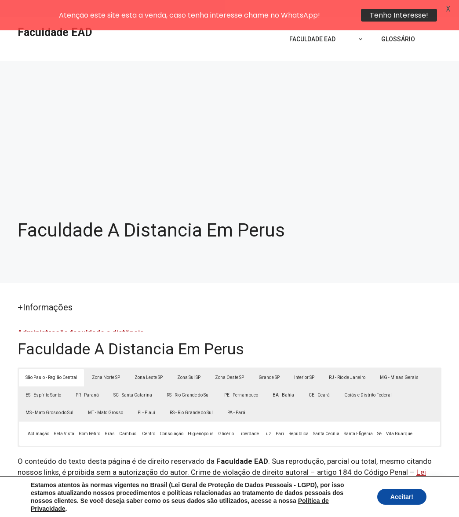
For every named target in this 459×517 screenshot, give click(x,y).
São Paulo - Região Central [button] (51, 359)
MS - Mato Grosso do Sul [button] (49, 395)
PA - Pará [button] (236, 395)
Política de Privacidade (290, 503)
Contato (391, 503)
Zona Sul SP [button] (188, 359)
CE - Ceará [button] (319, 377)
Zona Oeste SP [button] (229, 359)
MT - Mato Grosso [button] (105, 395)
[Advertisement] (229, 109)
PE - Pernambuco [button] (241, 377)
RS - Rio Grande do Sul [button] (188, 377)
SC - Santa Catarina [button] (132, 377)
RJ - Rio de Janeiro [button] (347, 359)
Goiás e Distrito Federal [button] (368, 377)
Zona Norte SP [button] (106, 359)
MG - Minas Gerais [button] (399, 359)
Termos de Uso (351, 503)
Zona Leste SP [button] (149, 359)
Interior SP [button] (304, 359)
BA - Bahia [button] (283, 377)
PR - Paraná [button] (87, 377)
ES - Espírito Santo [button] (43, 377)
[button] (433, 491)
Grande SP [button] (269, 359)
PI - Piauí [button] (146, 395)
